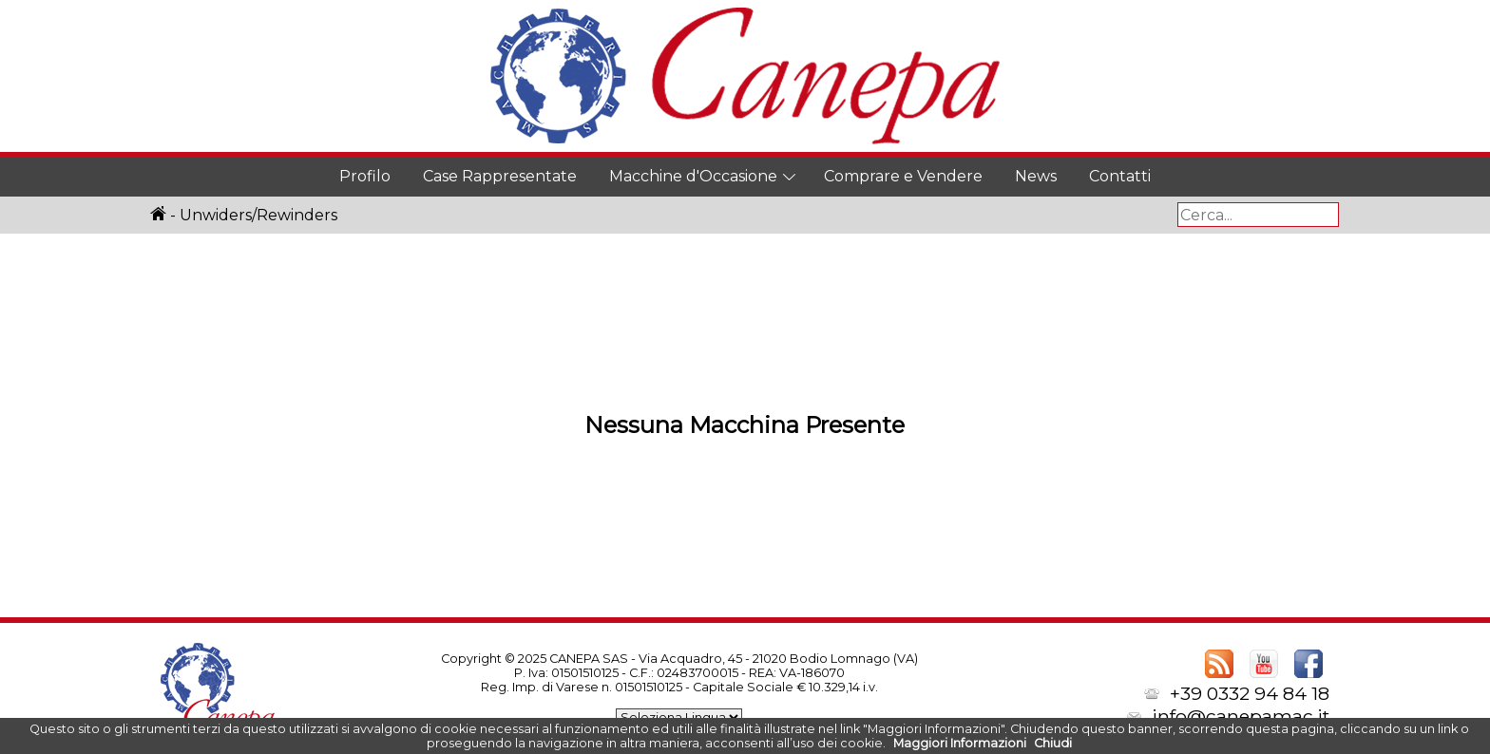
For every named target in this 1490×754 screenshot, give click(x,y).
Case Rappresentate (500, 176)
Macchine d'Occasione (693, 176)
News (1036, 176)
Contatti (1120, 176)
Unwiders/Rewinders (258, 215)
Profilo (365, 176)
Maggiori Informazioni (959, 743)
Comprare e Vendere (903, 176)
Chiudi (1053, 743)
